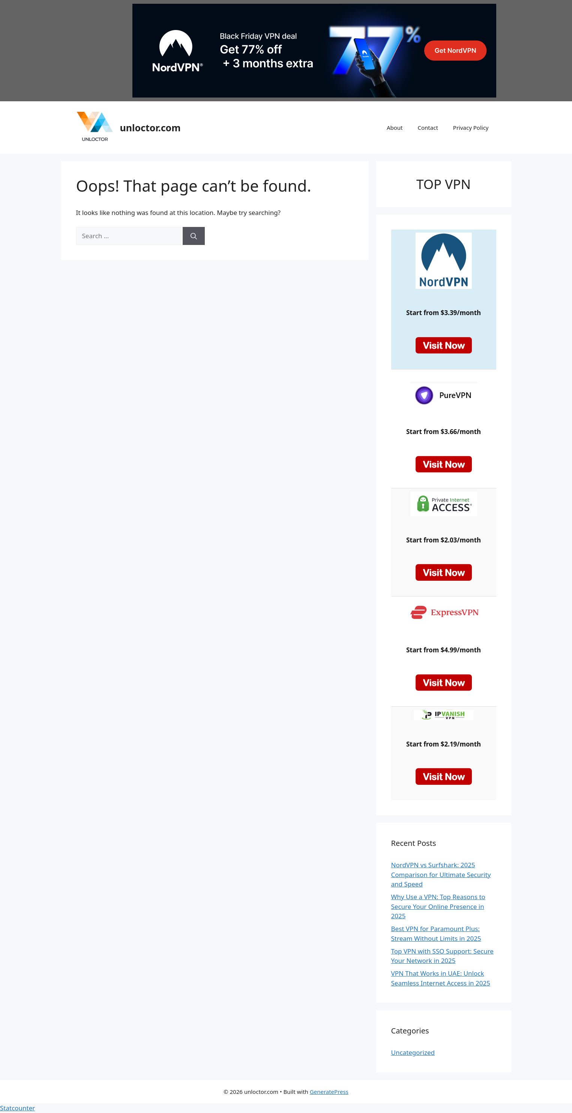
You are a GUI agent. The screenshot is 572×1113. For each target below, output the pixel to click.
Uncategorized (413, 1052)
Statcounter (17, 1108)
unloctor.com (150, 127)
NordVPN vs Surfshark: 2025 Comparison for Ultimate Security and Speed (441, 874)
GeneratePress (329, 1091)
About (395, 127)
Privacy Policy (471, 127)
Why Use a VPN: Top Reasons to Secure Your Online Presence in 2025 (438, 906)
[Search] (194, 236)
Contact (428, 127)
